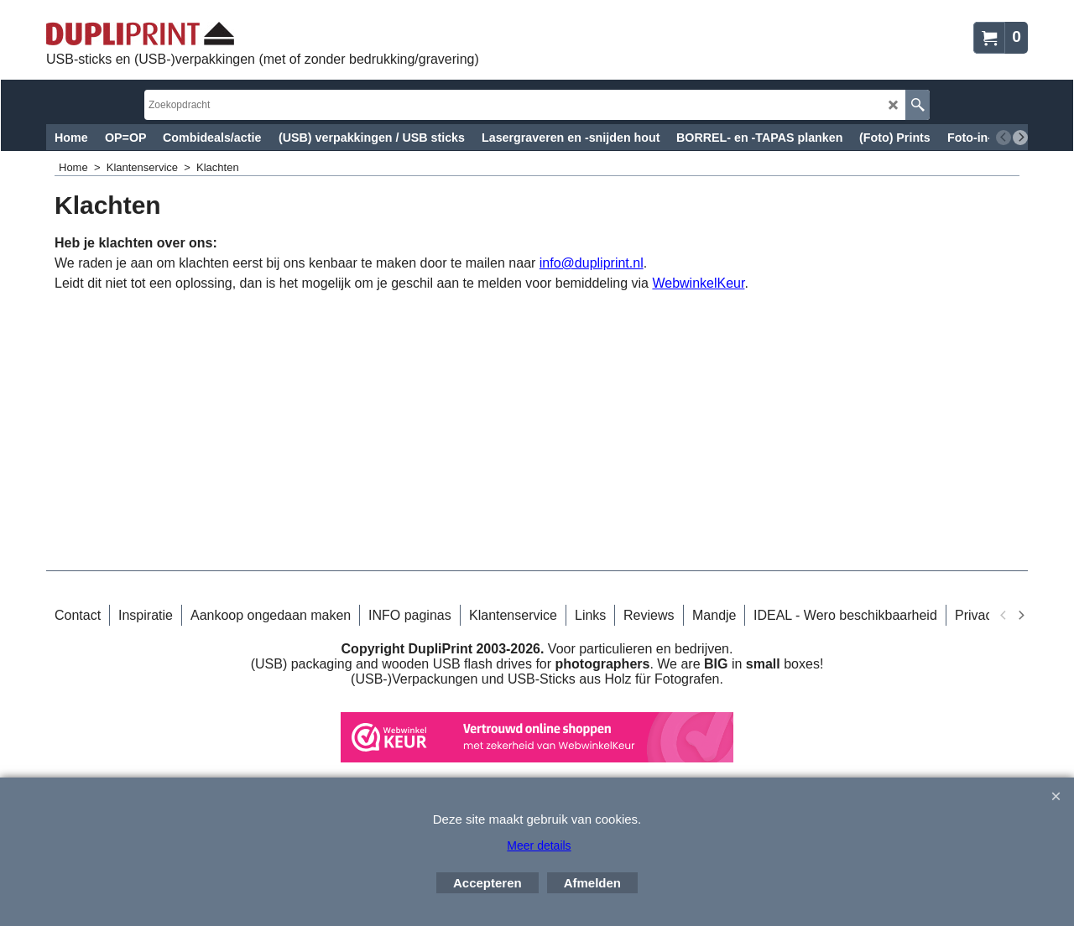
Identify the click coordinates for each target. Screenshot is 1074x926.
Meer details (539, 845)
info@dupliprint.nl (592, 263)
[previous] (1003, 137)
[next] (1020, 137)
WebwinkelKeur (698, 283)
